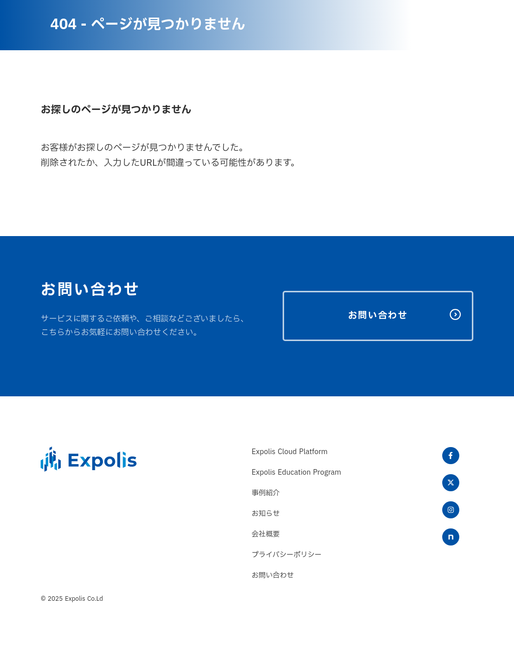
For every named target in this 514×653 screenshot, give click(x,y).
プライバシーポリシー (286, 555)
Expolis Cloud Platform (289, 452)
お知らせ (265, 513)
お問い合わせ (272, 575)
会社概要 (265, 534)
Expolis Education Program (296, 472)
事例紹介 (265, 493)
